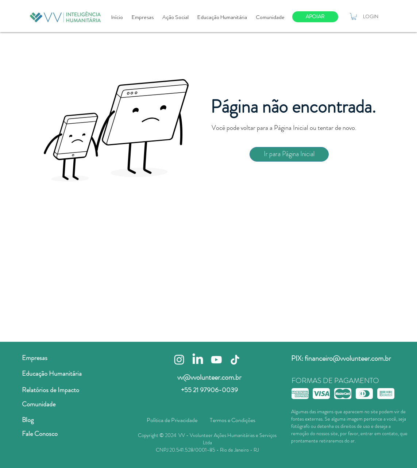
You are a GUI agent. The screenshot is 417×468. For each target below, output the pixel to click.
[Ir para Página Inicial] (289, 154)
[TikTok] (235, 359)
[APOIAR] (315, 16)
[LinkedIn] (197, 359)
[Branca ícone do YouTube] (216, 359)
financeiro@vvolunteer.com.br (348, 358)
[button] (354, 16)
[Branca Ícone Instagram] (179, 359)
